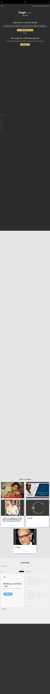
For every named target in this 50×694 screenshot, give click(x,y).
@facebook (28, 571)
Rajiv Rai (25, 15)
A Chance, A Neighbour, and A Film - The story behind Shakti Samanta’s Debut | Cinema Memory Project (12, 519)
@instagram (3, 566)
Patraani (29, 518)
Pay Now (25, 44)
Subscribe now (25, 30)
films (2, 6)
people (25, 551)
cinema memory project (12, 525)
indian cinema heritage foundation (40, 6)
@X (2, 571)
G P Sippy (17, 547)
